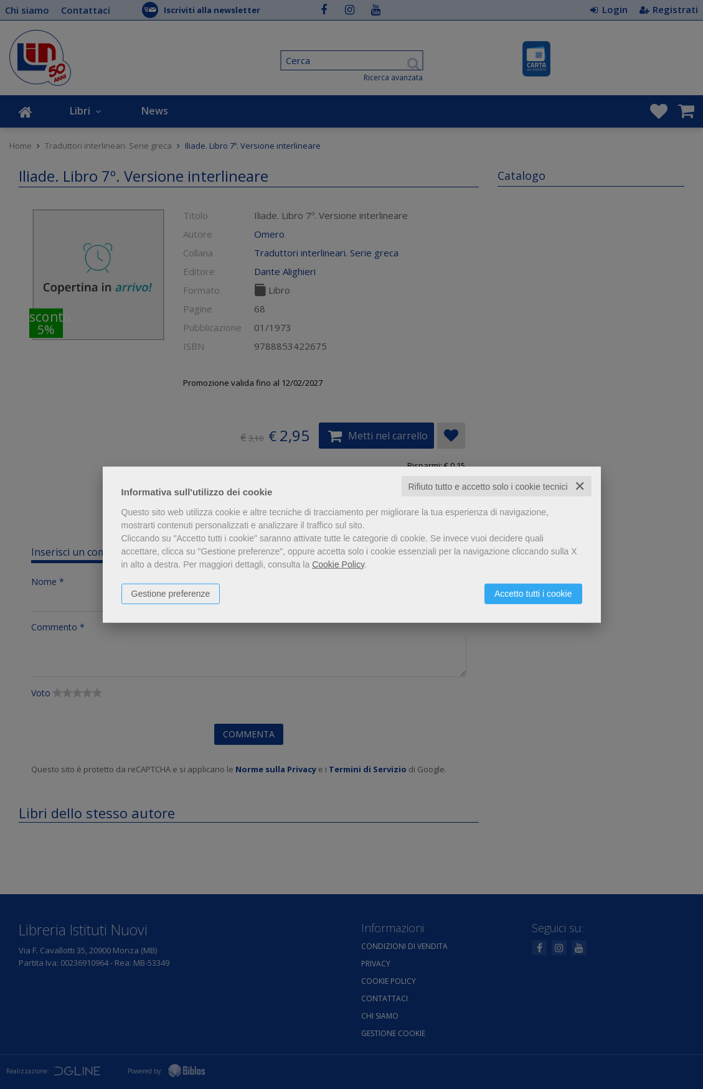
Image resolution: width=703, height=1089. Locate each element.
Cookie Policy (338, 564)
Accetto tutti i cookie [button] (533, 593)
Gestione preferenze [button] (170, 593)
